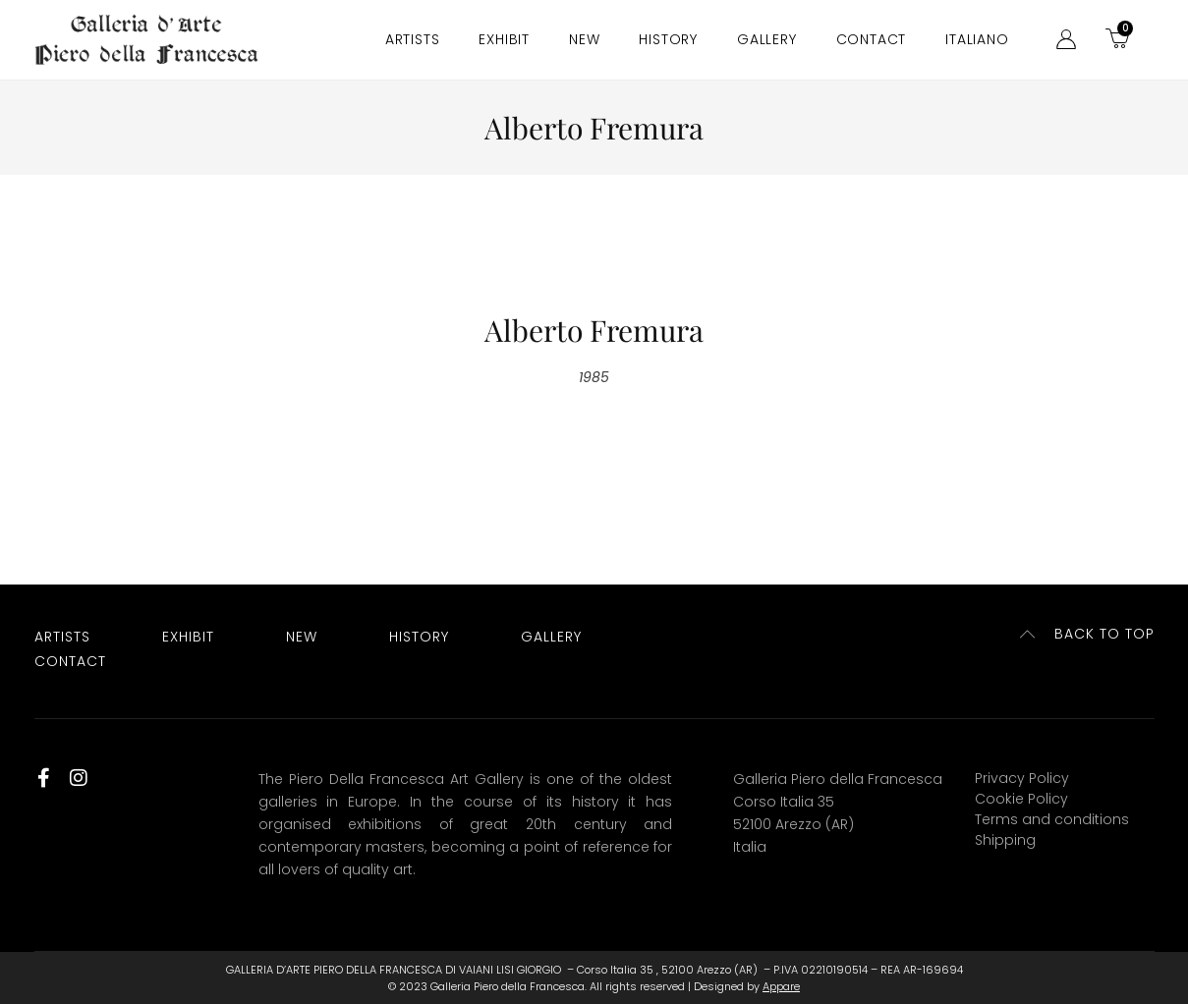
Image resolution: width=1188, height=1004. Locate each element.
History (668, 39)
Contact (871, 39)
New (584, 39)
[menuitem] (977, 39)
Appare (781, 986)
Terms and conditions (1052, 819)
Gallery (767, 39)
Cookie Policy (1021, 799)
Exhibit (504, 39)
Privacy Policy (1022, 778)
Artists (412, 39)
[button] (1087, 634)
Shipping (1005, 840)
